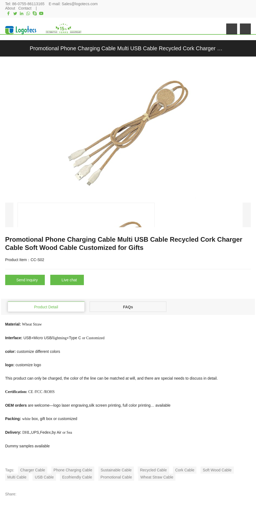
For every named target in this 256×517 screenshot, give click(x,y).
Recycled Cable (153, 470)
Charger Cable (32, 470)
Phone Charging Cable (73, 470)
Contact (24, 8)
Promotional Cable (116, 477)
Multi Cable (17, 477)
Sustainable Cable (116, 470)
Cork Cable (184, 470)
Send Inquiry (27, 280)
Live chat (69, 280)
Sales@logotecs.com (80, 4)
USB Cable (44, 477)
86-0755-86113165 (28, 4)
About (10, 8)
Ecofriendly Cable (77, 477)
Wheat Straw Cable (156, 477)
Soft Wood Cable (217, 470)
